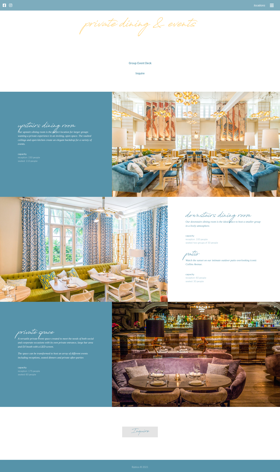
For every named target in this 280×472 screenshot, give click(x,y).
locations (259, 5)
